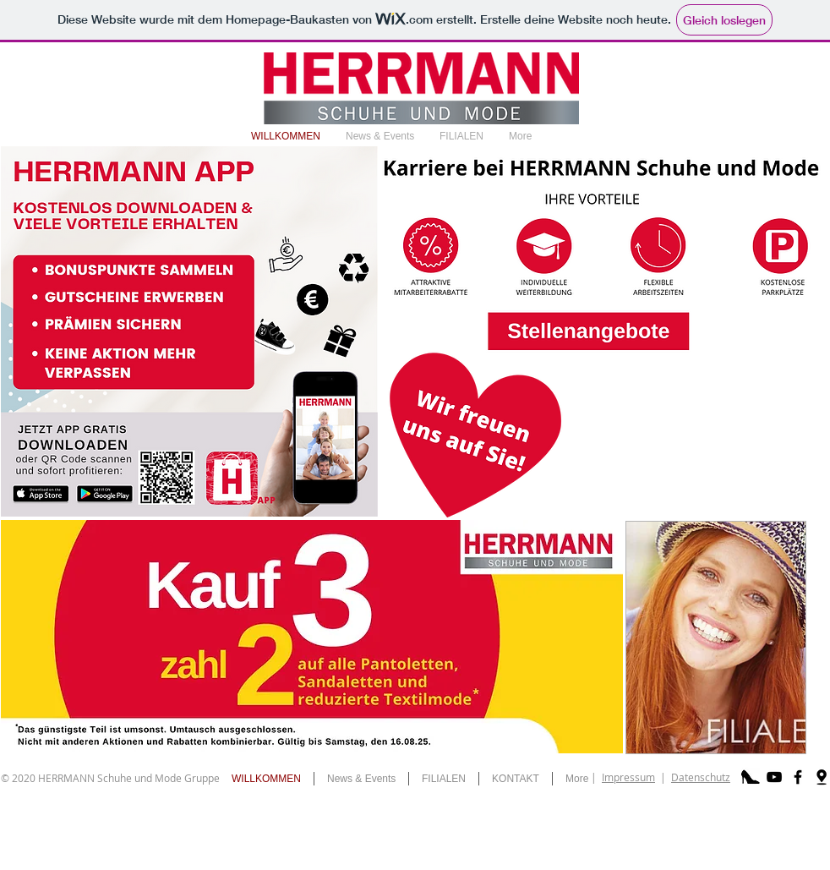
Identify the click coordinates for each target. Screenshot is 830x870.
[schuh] (750, 777)
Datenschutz (700, 777)
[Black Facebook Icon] (798, 777)
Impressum (628, 777)
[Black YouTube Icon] (774, 777)
